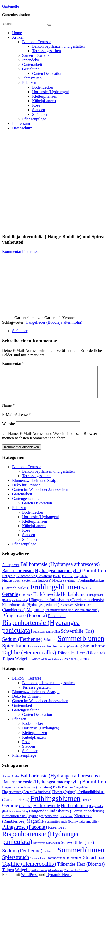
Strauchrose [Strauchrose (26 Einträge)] (94, 652)
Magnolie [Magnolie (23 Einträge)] (35, 615)
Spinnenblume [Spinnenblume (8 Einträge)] (38, 652)
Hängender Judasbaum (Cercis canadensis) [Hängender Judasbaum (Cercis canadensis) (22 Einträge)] (66, 605)
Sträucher (39, 114)
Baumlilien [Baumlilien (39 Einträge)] (94, 576)
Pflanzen (29, 82)
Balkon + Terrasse (36, 42)
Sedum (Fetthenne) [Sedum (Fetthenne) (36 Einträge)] (22, 645)
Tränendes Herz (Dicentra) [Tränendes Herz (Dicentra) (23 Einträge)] (81, 658)
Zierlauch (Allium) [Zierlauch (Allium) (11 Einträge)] (76, 665)
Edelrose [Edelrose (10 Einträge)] (67, 582)
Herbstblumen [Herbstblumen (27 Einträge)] (74, 600)
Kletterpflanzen (44, 96)
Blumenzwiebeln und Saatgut (35, 486)
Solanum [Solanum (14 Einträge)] (50, 646)
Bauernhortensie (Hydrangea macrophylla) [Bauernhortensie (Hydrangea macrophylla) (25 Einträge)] (41, 576)
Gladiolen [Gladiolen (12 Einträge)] (25, 601)
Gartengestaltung (25, 504)
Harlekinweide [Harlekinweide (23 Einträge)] (46, 600)
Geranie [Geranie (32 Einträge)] (10, 600)
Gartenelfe (10, 6)
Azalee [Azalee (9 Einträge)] (15, 571)
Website (8, 430)
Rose (36, 105)
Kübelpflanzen (44, 101)
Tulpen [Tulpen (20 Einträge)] (8, 664)
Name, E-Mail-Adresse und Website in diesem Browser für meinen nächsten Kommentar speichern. (52, 441)
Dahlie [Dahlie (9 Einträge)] (57, 582)
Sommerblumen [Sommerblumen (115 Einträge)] (81, 644)
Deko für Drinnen (26, 491)
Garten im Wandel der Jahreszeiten (40, 495)
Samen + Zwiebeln (37, 55)
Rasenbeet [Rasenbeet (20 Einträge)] (56, 621)
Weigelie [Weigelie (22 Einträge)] (22, 664)
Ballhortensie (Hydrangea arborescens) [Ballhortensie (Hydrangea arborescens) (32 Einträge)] (60, 570)
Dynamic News (58, 881)
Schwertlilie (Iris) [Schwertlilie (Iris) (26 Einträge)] (77, 637)
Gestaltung (30, 69)
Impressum (21, 123)
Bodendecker (42, 87)
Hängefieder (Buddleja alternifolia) (54, 322)
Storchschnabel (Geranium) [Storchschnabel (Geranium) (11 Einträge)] (64, 652)
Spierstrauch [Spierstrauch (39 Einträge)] (15, 652)
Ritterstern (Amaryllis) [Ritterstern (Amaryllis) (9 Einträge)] (46, 637)
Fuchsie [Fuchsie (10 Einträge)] (86, 594)
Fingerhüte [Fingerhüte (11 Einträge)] (81, 582)
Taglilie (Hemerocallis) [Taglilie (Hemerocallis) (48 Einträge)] (29, 658)
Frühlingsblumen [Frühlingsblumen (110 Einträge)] (55, 593)
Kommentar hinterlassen (21, 251)
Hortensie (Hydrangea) (50, 92)
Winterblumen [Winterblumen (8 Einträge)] (55, 665)
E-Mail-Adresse (16, 420)
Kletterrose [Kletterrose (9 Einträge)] (66, 610)
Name (8, 411)
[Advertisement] (47, 181)
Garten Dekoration (47, 73)
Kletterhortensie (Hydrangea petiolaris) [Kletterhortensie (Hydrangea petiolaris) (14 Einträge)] (30, 611)
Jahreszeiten (32, 78)
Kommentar (13, 363)
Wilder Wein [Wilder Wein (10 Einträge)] (39, 665)
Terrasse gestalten (46, 51)
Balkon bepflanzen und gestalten (58, 46)
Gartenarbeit (32, 64)
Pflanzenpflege (34, 119)
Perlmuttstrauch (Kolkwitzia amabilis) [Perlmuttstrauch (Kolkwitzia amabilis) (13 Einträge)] (72, 616)
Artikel (17, 37)
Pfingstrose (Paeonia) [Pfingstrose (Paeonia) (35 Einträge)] (24, 621)
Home (17, 33)
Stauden (38, 110)
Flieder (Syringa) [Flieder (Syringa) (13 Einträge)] (64, 586)
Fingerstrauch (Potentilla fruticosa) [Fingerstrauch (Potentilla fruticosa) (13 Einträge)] (26, 586)
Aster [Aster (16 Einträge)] (6, 571)
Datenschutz (22, 128)
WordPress (29, 881)
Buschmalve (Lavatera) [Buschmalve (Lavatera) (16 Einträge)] (34, 582)
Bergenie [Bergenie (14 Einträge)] (8, 582)
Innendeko (30, 60)
